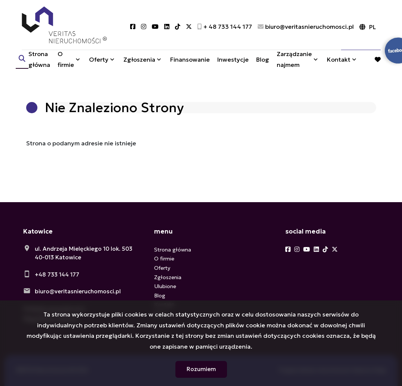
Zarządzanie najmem (294, 61)
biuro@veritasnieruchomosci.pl (78, 291)
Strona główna (39, 61)
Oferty (98, 61)
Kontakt (338, 61)
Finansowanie (190, 61)
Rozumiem (201, 369)
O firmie (66, 61)
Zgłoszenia (139, 61)
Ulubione (165, 286)
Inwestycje (233, 61)
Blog (262, 61)
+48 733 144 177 (57, 274)
